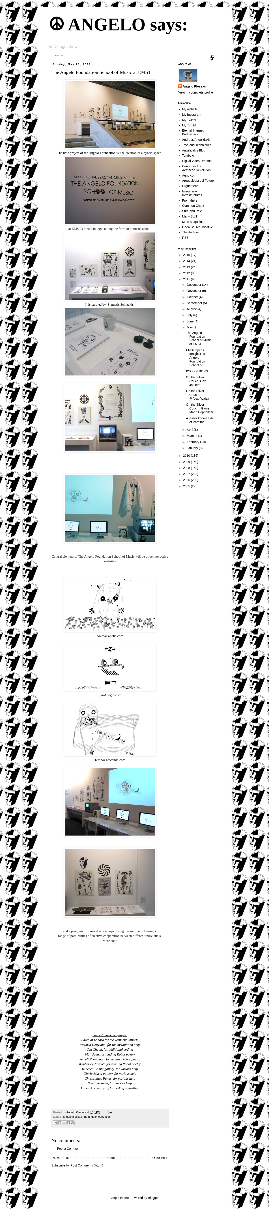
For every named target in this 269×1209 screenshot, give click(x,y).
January (193, 448)
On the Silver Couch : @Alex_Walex (197, 394)
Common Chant (193, 205)
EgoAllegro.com (109, 695)
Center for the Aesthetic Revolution (196, 168)
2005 (187, 486)
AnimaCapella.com (110, 636)
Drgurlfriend (190, 186)
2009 (187, 462)
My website (190, 109)
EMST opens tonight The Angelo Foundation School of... (195, 357)
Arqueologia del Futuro (198, 180)
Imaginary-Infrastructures (192, 193)
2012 (187, 273)
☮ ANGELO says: (118, 24)
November (194, 290)
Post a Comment (68, 1148)
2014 (187, 261)
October (193, 297)
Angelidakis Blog (193, 150)
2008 (187, 468)
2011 (187, 279)
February (193, 442)
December (194, 284)
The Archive (190, 232)
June (190, 321)
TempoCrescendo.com (110, 760)
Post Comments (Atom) (87, 1165)
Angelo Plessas (76, 1112)
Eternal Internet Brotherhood (193, 132)
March (191, 435)
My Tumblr (189, 125)
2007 (187, 474)
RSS (185, 237)
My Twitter (189, 120)
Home (110, 1158)
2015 (187, 255)
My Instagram (191, 114)
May (190, 327)
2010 (187, 455)
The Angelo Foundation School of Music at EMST (198, 338)
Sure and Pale (192, 211)
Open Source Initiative (197, 227)
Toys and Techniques (196, 145)
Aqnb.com (189, 175)
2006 (187, 480)
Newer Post (61, 1158)
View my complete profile (195, 92)
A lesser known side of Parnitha (200, 420)
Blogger (153, 1198)
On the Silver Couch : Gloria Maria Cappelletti (199, 408)
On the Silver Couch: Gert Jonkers (196, 381)
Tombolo (188, 155)
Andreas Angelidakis (196, 139)
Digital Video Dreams (196, 161)
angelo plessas (72, 1116)
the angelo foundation (97, 1116)
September (195, 303)
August (192, 309)
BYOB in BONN (197, 371)
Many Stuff (189, 216)
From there (189, 200)
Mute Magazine (193, 222)
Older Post (159, 1158)
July (190, 315)
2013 (187, 267)
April (190, 429)
